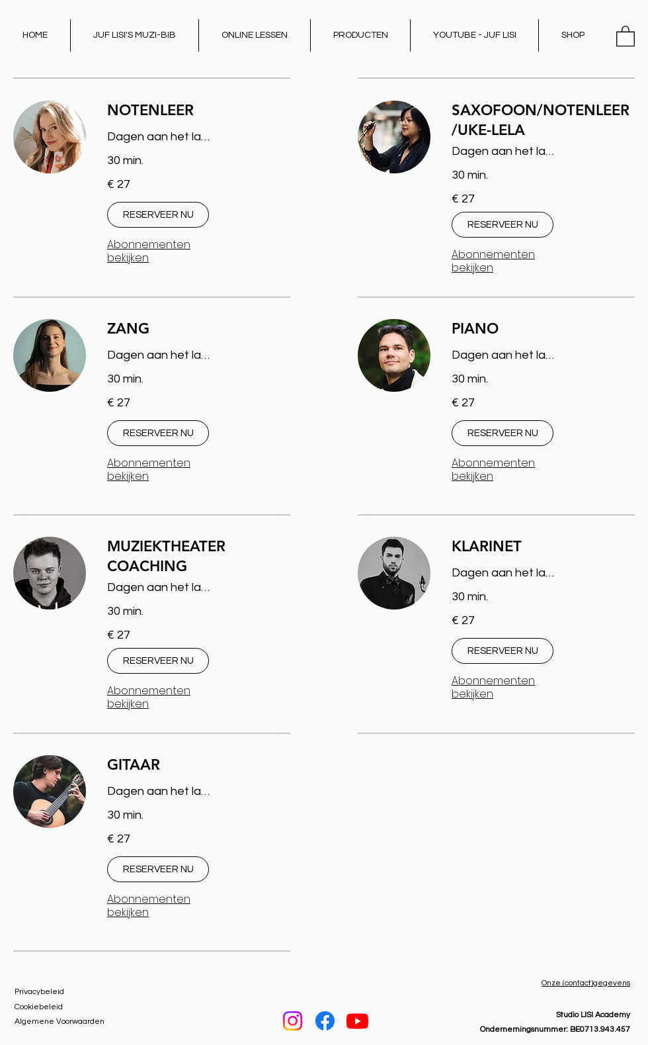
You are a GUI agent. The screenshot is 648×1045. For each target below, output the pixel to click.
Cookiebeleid (39, 1007)
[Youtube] (357, 1021)
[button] (625, 35)
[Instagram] (292, 1021)
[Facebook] (325, 1021)
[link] (198, 110)
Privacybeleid (39, 991)
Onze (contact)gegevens (586, 983)
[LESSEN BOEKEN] (325, 989)
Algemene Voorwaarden (59, 1021)
